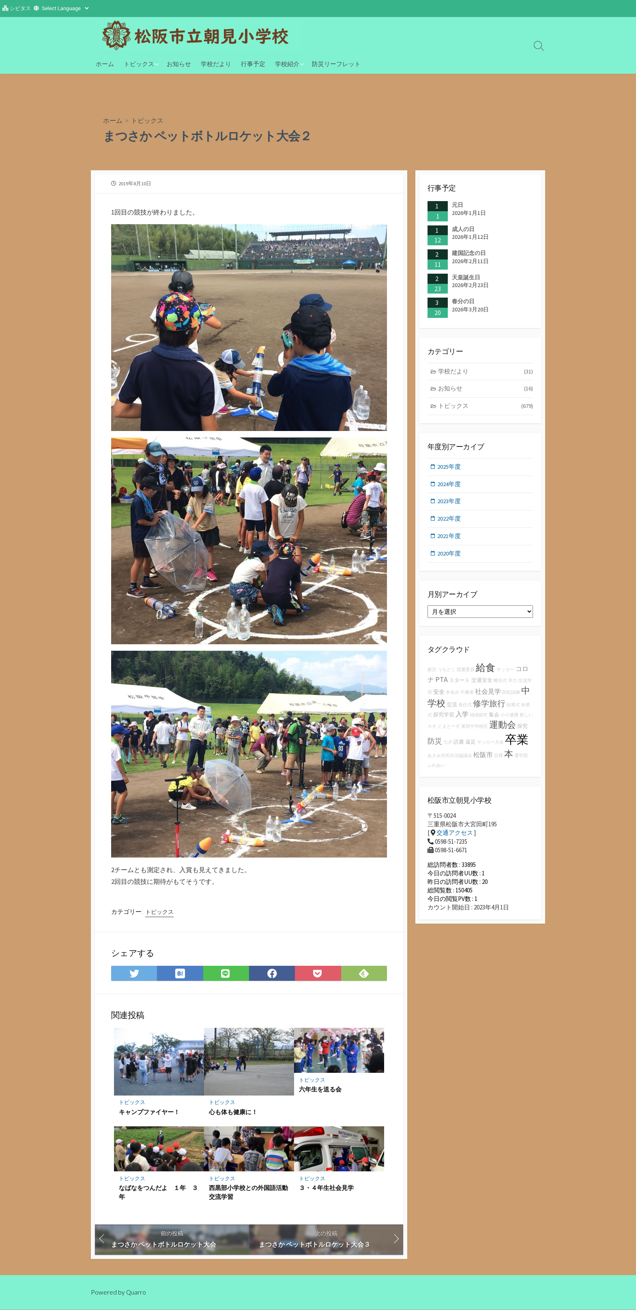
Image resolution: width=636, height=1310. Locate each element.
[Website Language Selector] (65, 8)
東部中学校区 (474, 728)
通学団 (521, 758)
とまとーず (449, 728)
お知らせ (179, 63)
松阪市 (483, 757)
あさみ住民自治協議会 (450, 758)
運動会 (502, 727)
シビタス (20, 8)
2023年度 (449, 503)
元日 (457, 204)
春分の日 (463, 301)
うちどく (447, 672)
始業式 (513, 707)
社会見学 (488, 694)
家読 (432, 672)
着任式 (465, 707)
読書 (458, 744)
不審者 (467, 695)
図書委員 (466, 672)
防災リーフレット (336, 63)
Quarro (136, 1292)
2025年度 (449, 468)
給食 (485, 670)
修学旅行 (489, 706)
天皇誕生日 (466, 277)
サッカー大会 (490, 744)
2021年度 (449, 538)
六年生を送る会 (320, 1089)
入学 (462, 716)
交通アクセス (454, 835)
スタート (459, 683)
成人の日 (463, 228)
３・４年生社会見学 (326, 1188)
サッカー (505, 672)
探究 (522, 728)
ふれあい (436, 767)
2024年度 (449, 485)
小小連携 (509, 717)
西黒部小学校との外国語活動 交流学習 (249, 1192)
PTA (441, 681)
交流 (452, 707)
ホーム (105, 63)
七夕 (447, 744)
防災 (435, 743)
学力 (512, 683)
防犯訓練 (511, 695)
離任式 (500, 683)
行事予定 (253, 63)
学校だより (216, 63)
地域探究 (479, 717)
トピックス (139, 63)
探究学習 (443, 717)
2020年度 (449, 556)
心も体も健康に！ (233, 1111)
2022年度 (449, 520)
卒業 (517, 741)
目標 (498, 758)
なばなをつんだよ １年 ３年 (158, 1192)
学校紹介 (287, 63)
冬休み (452, 695)
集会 (494, 717)
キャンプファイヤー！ (149, 1111)
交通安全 (481, 683)
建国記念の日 (469, 253)
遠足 (470, 744)
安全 (439, 694)
